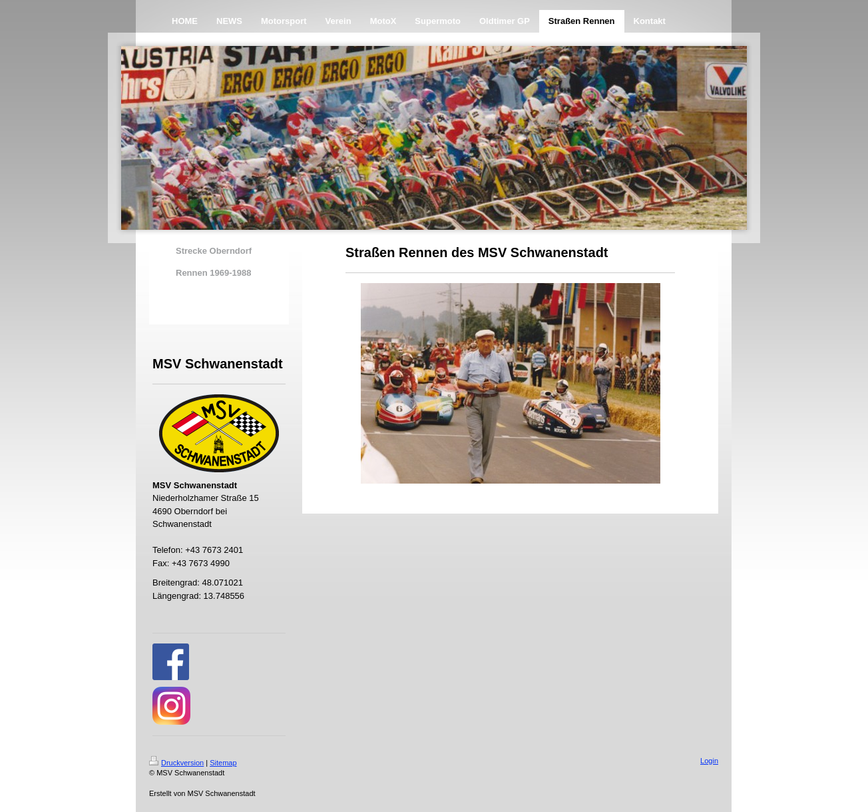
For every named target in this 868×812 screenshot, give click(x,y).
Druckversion (176, 763)
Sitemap (223, 763)
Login (709, 761)
